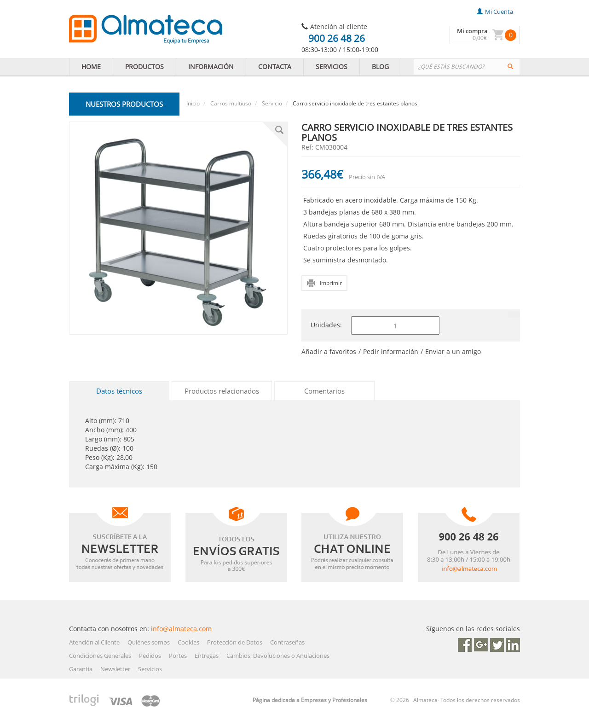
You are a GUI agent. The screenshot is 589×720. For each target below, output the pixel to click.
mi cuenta (495, 11)
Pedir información (390, 351)
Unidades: (326, 324)
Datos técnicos (119, 390)
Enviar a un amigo (453, 351)
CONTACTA (274, 66)
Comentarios (324, 390)
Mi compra (472, 31)
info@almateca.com (181, 628)
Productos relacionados (222, 390)
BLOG (380, 66)
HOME (91, 66)
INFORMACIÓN (211, 66)
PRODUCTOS (144, 66)
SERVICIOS (331, 66)
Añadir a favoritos (328, 351)
